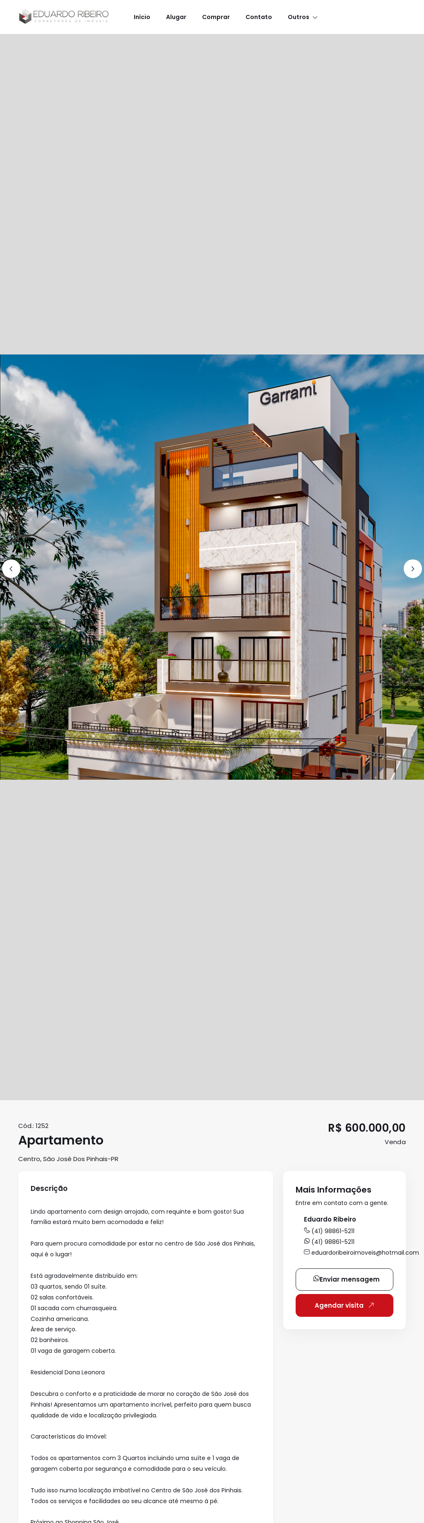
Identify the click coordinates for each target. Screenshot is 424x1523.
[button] (302, 16)
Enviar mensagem (346, 1279)
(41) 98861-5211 (329, 1231)
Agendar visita (346, 1305)
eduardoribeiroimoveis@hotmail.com (361, 1252)
